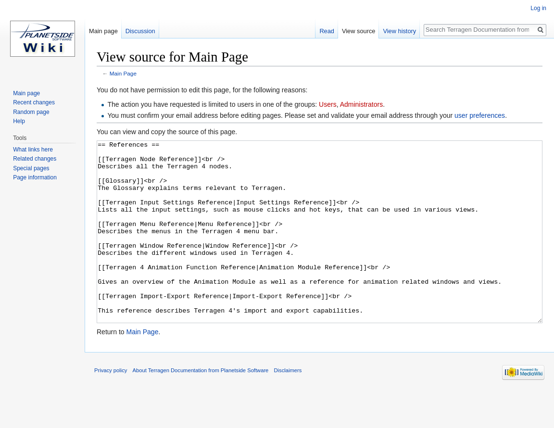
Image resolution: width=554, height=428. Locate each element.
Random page (31, 112)
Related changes (34, 158)
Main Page (123, 73)
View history (399, 31)
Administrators (361, 104)
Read (326, 31)
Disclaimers (288, 406)
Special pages (31, 168)
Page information (35, 177)
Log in (538, 8)
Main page (103, 31)
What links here (33, 149)
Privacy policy (110, 406)
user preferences (479, 115)
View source (358, 31)
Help (19, 121)
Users (328, 104)
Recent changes (34, 102)
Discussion (140, 31)
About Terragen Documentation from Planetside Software (201, 406)
